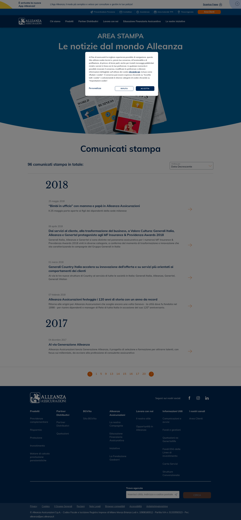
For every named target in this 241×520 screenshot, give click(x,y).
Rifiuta (124, 88)
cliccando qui (134, 72)
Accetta (145, 88)
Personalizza (95, 88)
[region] (121, 74)
